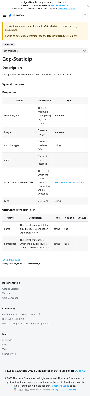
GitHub (60, 2)
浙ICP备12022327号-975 (63, 389)
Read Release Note (59, 5)
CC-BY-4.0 (80, 370)
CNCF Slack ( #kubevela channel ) (21, 314)
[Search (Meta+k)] (85, 15)
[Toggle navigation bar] (4, 15)
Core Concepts (10, 297)
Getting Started (10, 288)
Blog (4, 344)
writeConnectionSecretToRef (69, 182)
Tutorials (7, 293)
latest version (55, 35)
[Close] (88, 5)
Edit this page (11, 259)
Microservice (9, 353)
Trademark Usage (59, 385)
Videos (5, 349)
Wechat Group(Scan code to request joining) (25, 323)
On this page (11, 50)
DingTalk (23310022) (13, 319)
